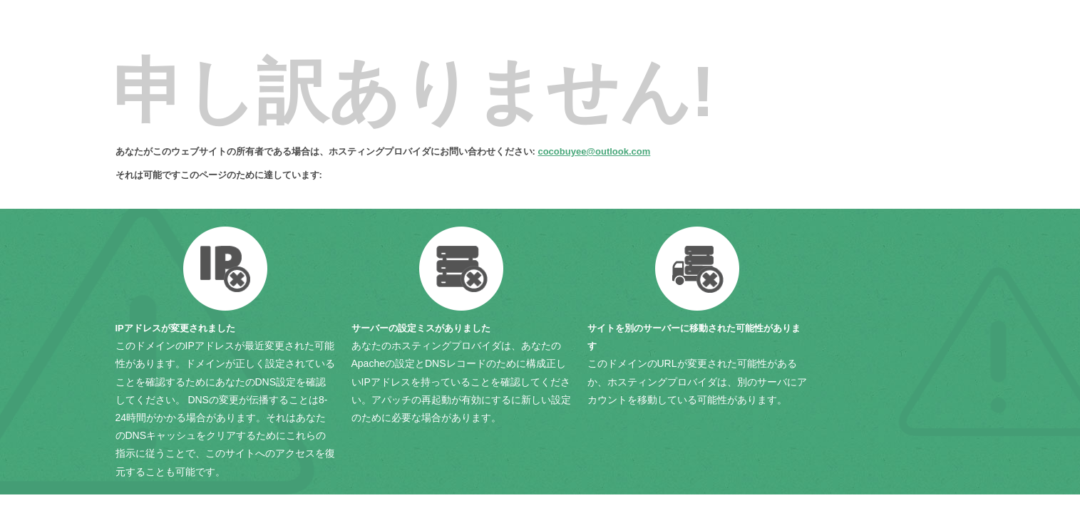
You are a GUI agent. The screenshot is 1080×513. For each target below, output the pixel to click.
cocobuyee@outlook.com (594, 151)
